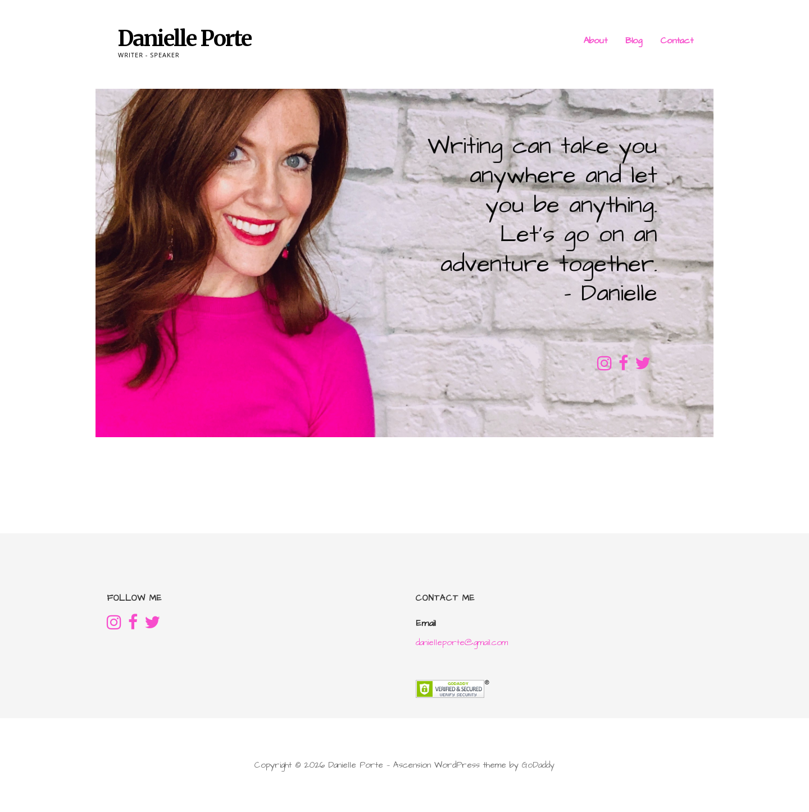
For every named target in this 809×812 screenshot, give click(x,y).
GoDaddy (538, 765)
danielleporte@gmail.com (462, 642)
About (595, 40)
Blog (633, 40)
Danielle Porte (184, 38)
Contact (676, 40)
